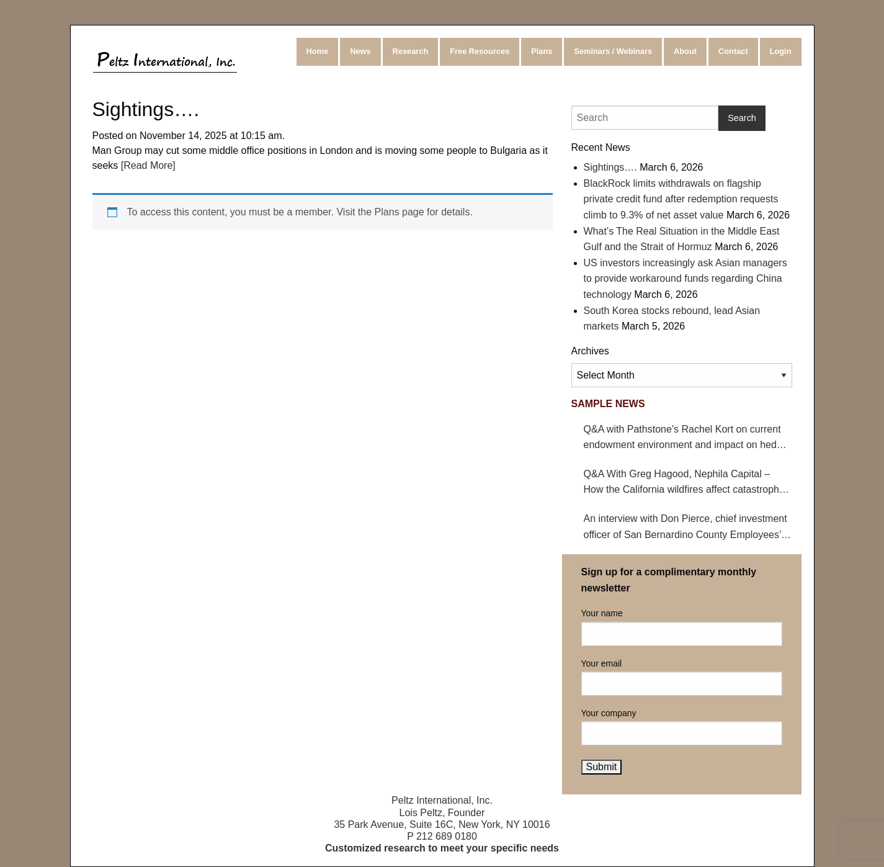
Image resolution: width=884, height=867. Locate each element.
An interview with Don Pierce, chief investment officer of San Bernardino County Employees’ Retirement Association (685, 527)
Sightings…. (610, 167)
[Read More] (146, 165)
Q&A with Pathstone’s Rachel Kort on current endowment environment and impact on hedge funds (686, 438)
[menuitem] (319, 52)
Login (781, 51)
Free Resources (479, 51)
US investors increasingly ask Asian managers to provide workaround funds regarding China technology (685, 279)
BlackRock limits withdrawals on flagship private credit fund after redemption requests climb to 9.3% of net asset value (681, 199)
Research (411, 51)
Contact (733, 51)
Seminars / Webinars (613, 51)
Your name (681, 626)
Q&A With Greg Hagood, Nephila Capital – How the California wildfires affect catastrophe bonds (684, 483)
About (685, 51)
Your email (681, 677)
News (360, 51)
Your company (681, 726)
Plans (541, 51)
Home (317, 51)
